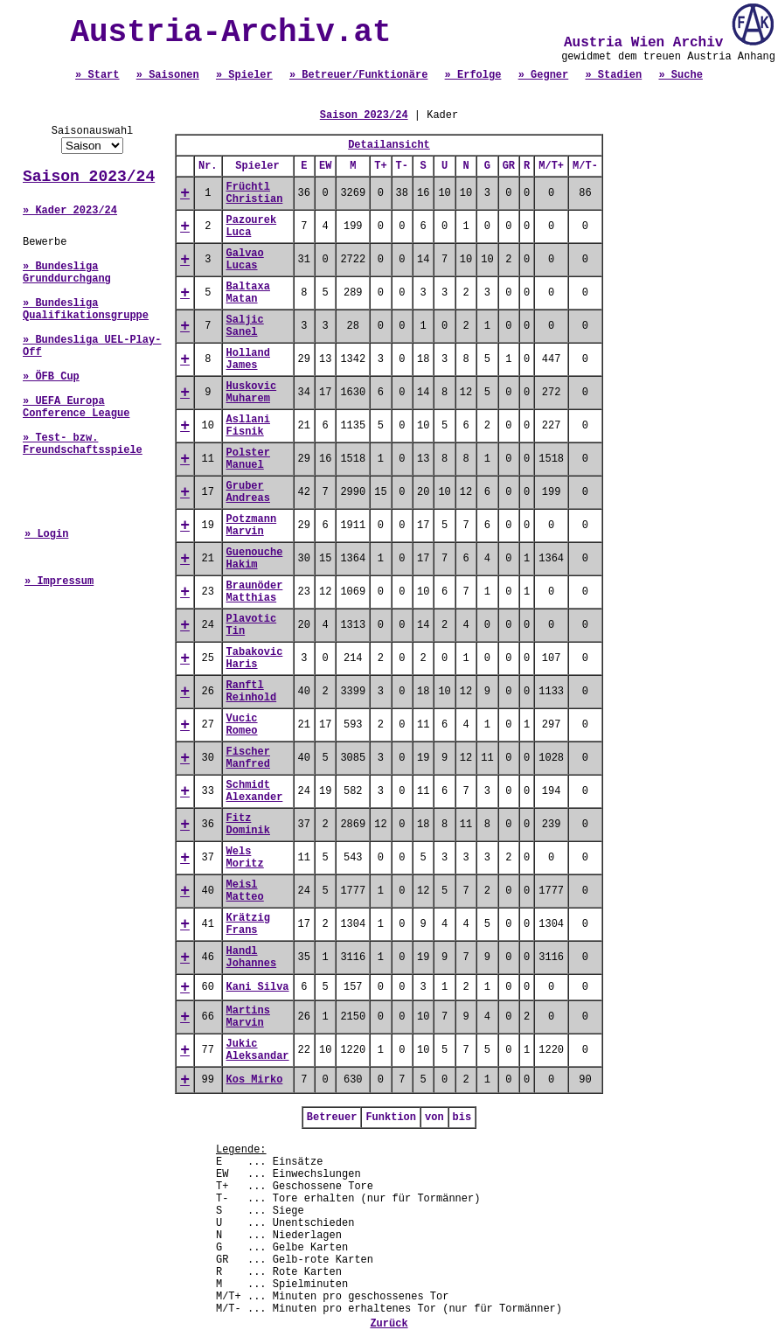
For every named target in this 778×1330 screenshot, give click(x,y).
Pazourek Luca (251, 226)
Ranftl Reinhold (251, 691)
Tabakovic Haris (254, 658)
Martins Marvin (248, 1017)
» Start (97, 75)
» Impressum (59, 581)
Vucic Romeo (242, 725)
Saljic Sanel (245, 326)
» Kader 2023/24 (70, 211)
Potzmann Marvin (251, 525)
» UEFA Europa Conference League (76, 407)
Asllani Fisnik (248, 426)
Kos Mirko (254, 1080)
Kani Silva (257, 987)
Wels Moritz (245, 858)
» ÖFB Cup (51, 377)
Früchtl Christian (254, 193)
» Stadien (613, 75)
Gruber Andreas (248, 492)
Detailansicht (389, 145)
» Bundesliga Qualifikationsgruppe (86, 309)
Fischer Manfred (248, 758)
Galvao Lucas (245, 259)
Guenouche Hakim (254, 559)
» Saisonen (167, 75)
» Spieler (244, 75)
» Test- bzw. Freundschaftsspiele (82, 444)
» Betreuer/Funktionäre (358, 75)
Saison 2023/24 (89, 176)
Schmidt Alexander (254, 791)
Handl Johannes (251, 957)
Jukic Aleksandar (257, 1050)
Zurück (388, 1324)
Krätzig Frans (248, 924)
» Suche (680, 75)
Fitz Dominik (248, 824)
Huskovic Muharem (251, 392)
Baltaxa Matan (248, 293)
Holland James (248, 359)
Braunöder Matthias (254, 592)
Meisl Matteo (245, 891)
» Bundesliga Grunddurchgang (67, 273)
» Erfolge (473, 75)
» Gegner (543, 75)
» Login (46, 534)
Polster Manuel (248, 459)
